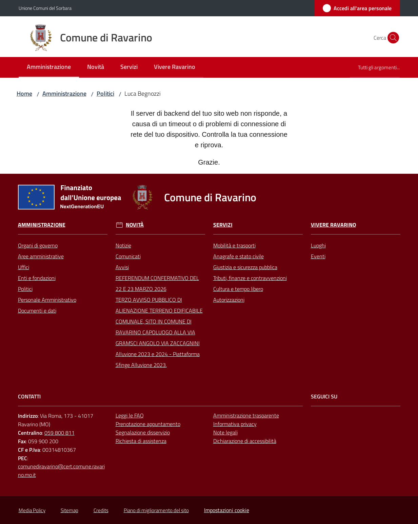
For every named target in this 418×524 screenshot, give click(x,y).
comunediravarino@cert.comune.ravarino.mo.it (61, 470)
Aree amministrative (41, 256)
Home (24, 93)
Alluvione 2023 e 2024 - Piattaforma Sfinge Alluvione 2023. (158, 359)
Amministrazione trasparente (246, 415)
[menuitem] (49, 67)
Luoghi (318, 245)
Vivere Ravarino (333, 225)
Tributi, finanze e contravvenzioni (250, 278)
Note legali (225, 432)
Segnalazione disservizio (143, 432)
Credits (101, 510)
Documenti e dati (37, 310)
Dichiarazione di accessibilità (244, 441)
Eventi (318, 256)
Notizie (123, 245)
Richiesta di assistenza (141, 441)
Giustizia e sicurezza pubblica (245, 267)
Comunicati (128, 256)
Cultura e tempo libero (238, 289)
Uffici (23, 267)
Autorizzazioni (228, 300)
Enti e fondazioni (37, 278)
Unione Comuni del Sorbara (45, 8)
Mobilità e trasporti (234, 245)
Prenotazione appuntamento (148, 424)
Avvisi (122, 267)
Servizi (223, 225)
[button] (391, 38)
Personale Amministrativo (47, 300)
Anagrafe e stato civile (238, 256)
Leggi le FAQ (130, 415)
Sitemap (69, 510)
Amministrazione (64, 93)
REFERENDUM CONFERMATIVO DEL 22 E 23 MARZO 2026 (157, 283)
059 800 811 (59, 433)
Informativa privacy (235, 424)
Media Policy (32, 510)
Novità (135, 225)
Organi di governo (38, 245)
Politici (105, 93)
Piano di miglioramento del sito (156, 510)
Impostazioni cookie (226, 510)
